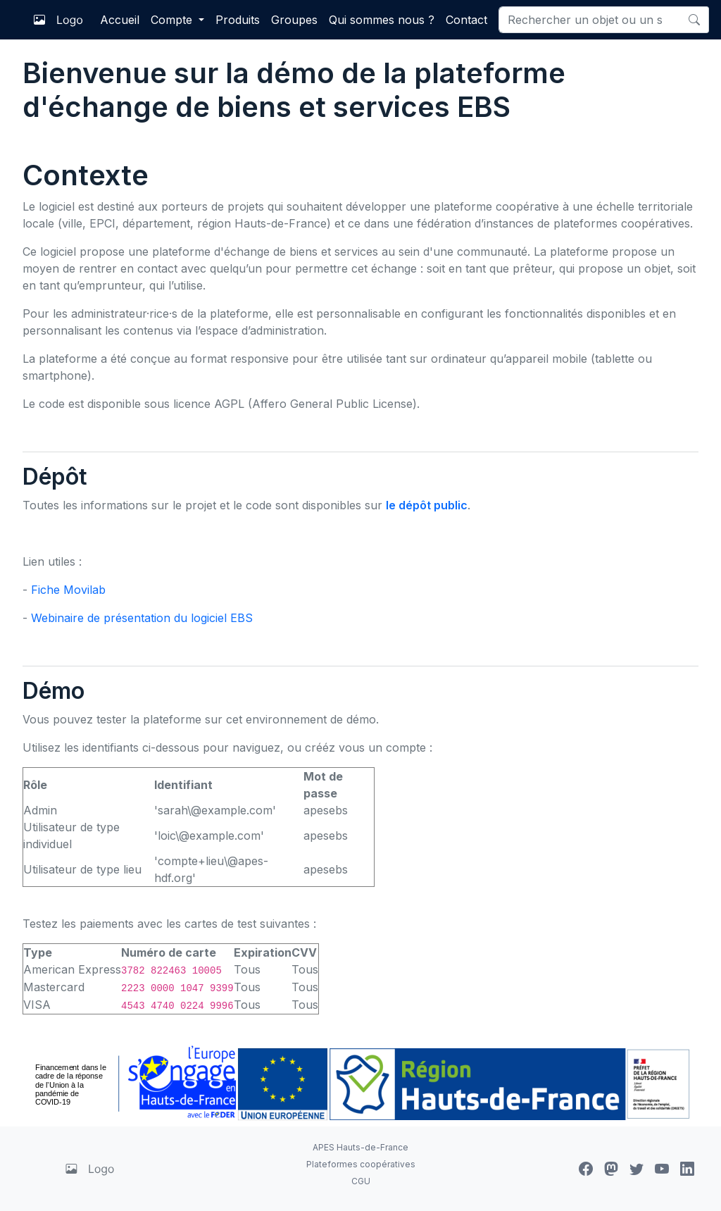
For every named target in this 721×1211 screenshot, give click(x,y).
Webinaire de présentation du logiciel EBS (142, 618)
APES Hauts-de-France (360, 1147)
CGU (360, 1181)
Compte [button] (173, 20)
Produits (237, 20)
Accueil (119, 20)
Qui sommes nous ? (381, 20)
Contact (466, 20)
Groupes (294, 20)
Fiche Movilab (68, 590)
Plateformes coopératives (360, 1164)
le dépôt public (427, 505)
